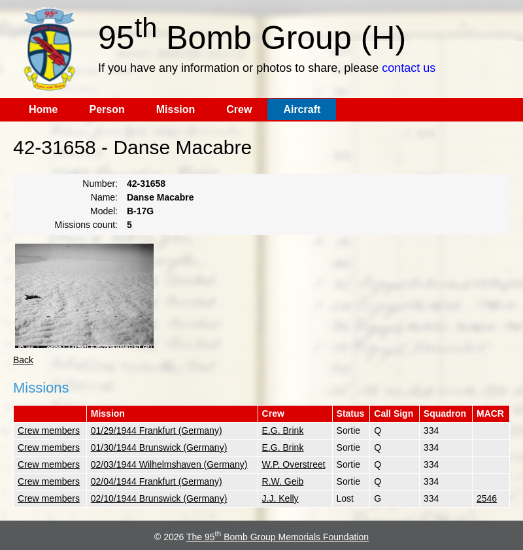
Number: (100, 183)
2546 (487, 498)
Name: (104, 197)
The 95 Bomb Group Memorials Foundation (277, 537)
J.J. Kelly (280, 498)
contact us (408, 67)
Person (106, 109)
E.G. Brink (283, 430)
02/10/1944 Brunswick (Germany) (159, 498)
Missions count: (86, 224)
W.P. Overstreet (294, 464)
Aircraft (301, 109)
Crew (239, 109)
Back (23, 360)
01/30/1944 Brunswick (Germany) (159, 447)
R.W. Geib (283, 481)
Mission (175, 109)
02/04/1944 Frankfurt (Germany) (156, 481)
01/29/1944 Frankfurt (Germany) (156, 430)
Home (43, 109)
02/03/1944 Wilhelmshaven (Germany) (169, 464)
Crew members (49, 430)
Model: (104, 211)
